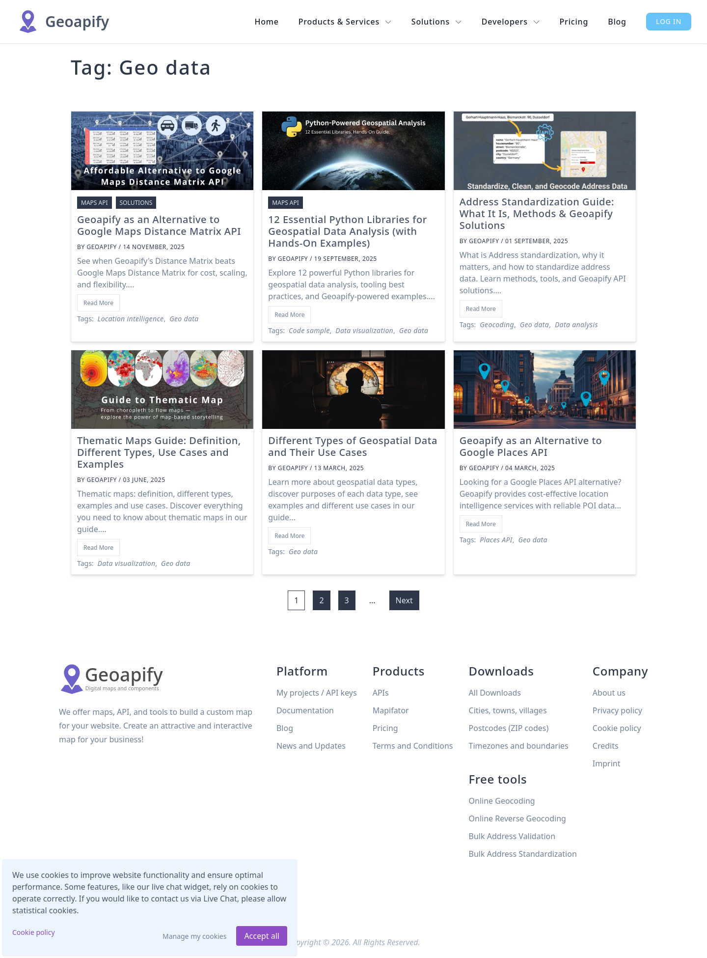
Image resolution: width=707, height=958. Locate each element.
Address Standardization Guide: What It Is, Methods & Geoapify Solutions (537, 213)
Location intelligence (131, 318)
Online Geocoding (502, 800)
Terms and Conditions (413, 745)
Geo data (183, 318)
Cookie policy (33, 932)
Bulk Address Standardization (523, 853)
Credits (606, 745)
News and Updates (311, 745)
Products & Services (345, 21)
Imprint (607, 763)
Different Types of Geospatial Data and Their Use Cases (352, 446)
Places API (496, 539)
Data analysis (576, 324)
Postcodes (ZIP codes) (509, 728)
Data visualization (364, 330)
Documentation (305, 710)
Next (404, 600)
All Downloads (495, 692)
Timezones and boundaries (519, 745)
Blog (617, 21)
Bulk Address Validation (512, 836)
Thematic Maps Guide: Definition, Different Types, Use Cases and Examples (159, 452)
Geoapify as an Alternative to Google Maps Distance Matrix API (159, 225)
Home (266, 21)
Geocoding (497, 324)
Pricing (574, 21)
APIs (381, 692)
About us (609, 692)
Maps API (94, 202)
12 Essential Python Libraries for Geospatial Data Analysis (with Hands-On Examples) (347, 231)
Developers (511, 21)
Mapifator (391, 710)
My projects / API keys (316, 692)
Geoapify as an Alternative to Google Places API (531, 446)
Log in (668, 21)
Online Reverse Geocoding (517, 818)
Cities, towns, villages (508, 710)
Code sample (309, 330)
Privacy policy (617, 710)
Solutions (436, 21)
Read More (98, 303)
